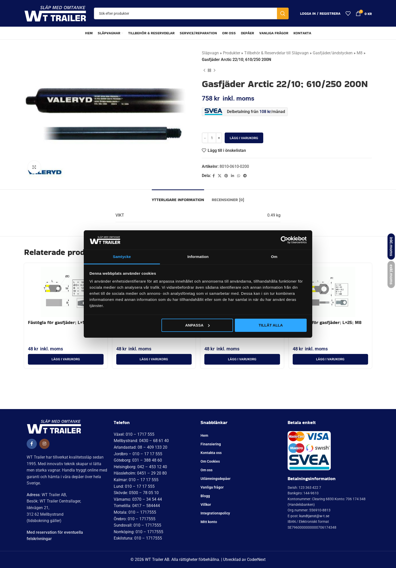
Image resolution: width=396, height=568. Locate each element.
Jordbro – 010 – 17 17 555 (138, 453)
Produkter (231, 53)
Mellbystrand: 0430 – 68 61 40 (141, 440)
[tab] (178, 197)
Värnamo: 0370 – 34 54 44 (138, 499)
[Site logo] (55, 13)
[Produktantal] (212, 138)
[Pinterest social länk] (226, 175)
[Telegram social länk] (245, 175)
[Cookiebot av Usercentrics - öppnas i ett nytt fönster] (284, 240)
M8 (359, 53)
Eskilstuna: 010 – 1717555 (138, 538)
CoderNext (256, 559)
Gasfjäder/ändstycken (333, 53)
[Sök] (191, 13)
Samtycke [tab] (122, 256)
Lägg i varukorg (244, 138)
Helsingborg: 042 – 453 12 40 (140, 466)
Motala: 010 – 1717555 (135, 512)
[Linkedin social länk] (232, 175)
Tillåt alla (271, 325)
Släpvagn (210, 53)
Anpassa (197, 325)
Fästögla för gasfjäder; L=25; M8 (327, 322)
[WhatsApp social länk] (239, 175)
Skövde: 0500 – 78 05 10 (136, 492)
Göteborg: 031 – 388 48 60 (138, 460)
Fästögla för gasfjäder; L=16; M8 (62, 322)
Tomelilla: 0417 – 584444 (137, 505)
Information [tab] (198, 256)
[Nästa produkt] (214, 70)
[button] (66, 359)
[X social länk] (219, 175)
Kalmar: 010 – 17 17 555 (136, 479)
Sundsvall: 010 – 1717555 (137, 525)
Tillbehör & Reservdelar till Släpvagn (276, 53)
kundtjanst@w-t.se (314, 516)
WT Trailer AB (157, 559)
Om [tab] (274, 256)
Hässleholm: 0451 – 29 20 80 (140, 473)
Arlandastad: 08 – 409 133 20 (140, 447)
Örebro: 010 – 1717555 (134, 518)
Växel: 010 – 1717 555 (134, 434)
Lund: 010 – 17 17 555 (134, 486)
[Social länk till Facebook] (213, 175)
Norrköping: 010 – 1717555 (138, 531)
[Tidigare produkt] (204, 70)
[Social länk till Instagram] (44, 444)
